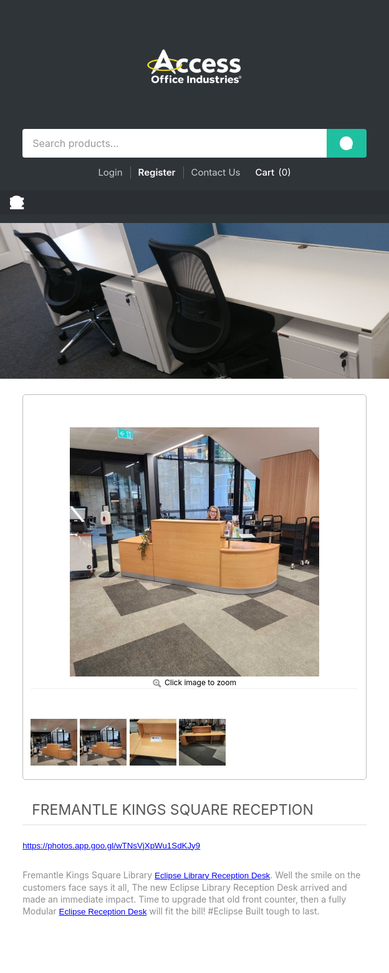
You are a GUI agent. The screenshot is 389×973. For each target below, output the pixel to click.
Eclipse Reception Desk (103, 911)
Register (157, 172)
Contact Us (216, 172)
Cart (265, 172)
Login (110, 172)
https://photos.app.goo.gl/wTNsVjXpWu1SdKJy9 (111, 845)
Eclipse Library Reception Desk (212, 875)
